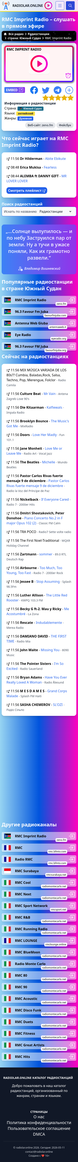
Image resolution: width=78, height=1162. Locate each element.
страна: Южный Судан (24, 38)
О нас (39, 1117)
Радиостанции (39, 34)
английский (25, 113)
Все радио (14, 34)
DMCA (39, 1134)
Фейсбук (65, 125)
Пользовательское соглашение (39, 1128)
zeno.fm (47, 125)
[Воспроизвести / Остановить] (48, 5)
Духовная (25, 118)
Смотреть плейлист (27, 190)
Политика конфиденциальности (39, 1122)
